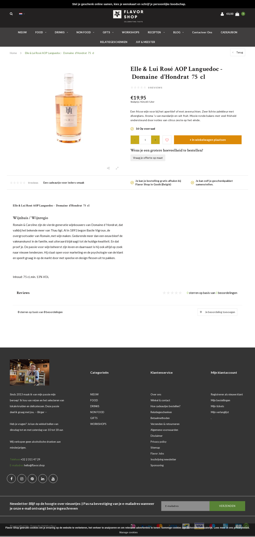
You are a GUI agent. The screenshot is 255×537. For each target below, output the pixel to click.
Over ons (156, 395)
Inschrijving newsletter (163, 460)
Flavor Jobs (157, 454)
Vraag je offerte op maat (148, 158)
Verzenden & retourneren (165, 424)
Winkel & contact (160, 401)
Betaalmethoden (160, 419)
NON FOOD (85, 33)
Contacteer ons (202, 33)
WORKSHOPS (130, 33)
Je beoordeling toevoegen (220, 313)
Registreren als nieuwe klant (227, 395)
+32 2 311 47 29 (30, 460)
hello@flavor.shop (34, 466)
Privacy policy (159, 442)
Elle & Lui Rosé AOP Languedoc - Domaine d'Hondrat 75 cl (59, 54)
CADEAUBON (229, 33)
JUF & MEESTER (145, 43)
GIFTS (108, 33)
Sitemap (155, 448)
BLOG (178, 33)
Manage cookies (128, 532)
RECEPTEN (156, 33)
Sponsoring (157, 466)
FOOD (40, 33)
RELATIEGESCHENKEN (113, 43)
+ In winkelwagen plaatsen (207, 140)
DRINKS (61, 33)
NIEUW (22, 33)
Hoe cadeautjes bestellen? (166, 407)
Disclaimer (157, 436)
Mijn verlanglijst (220, 413)
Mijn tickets (217, 407)
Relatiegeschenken (161, 413)
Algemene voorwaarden (164, 430)
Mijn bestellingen (220, 401)
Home (13, 54)
